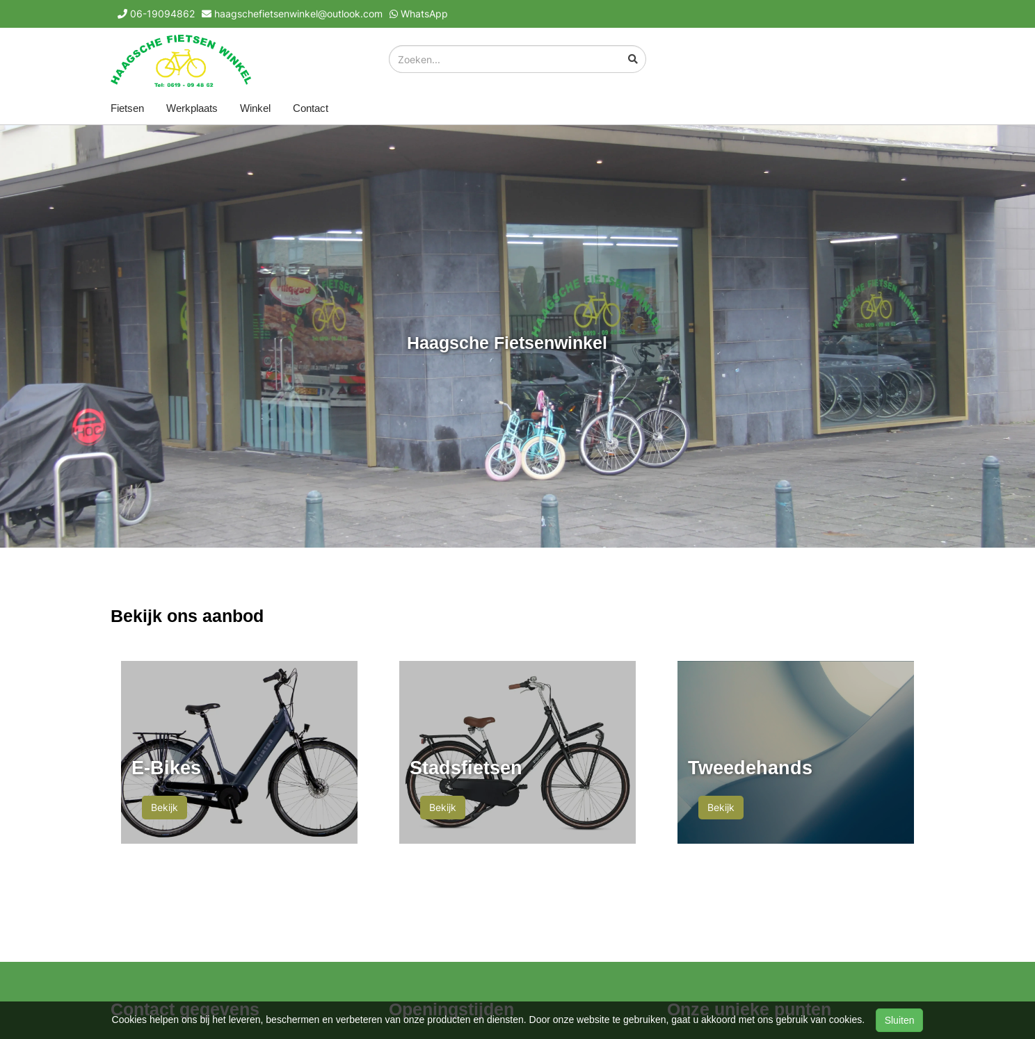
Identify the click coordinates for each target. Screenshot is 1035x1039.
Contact (310, 108)
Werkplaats (192, 108)
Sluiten (900, 1020)
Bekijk (164, 807)
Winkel (255, 108)
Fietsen (127, 108)
